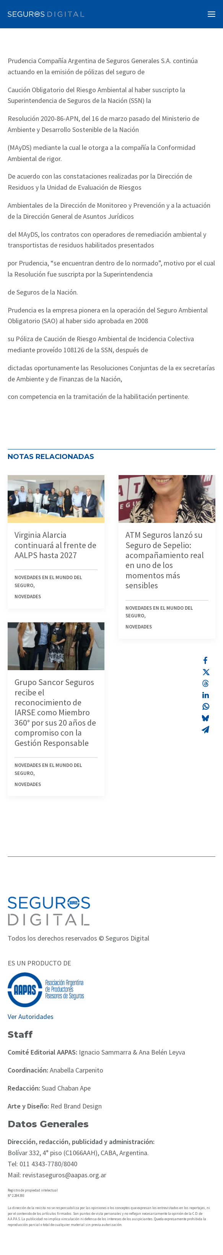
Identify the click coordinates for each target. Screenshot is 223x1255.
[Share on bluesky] (205, 718)
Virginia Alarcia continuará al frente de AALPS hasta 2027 (55, 544)
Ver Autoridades (31, 1016)
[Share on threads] (205, 683)
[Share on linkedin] (205, 695)
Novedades (28, 596)
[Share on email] (205, 729)
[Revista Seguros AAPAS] (46, 14)
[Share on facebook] (205, 660)
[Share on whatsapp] (205, 706)
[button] (211, 14)
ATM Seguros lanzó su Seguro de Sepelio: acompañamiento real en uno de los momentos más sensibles (164, 560)
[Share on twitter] (205, 672)
